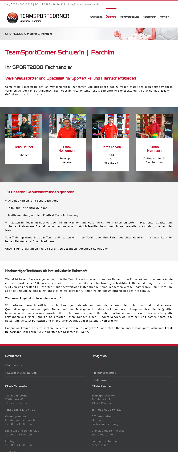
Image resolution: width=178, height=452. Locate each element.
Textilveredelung (105, 372)
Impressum (14, 365)
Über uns (100, 365)
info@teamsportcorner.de (83, 4)
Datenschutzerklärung (22, 372)
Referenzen (101, 380)
